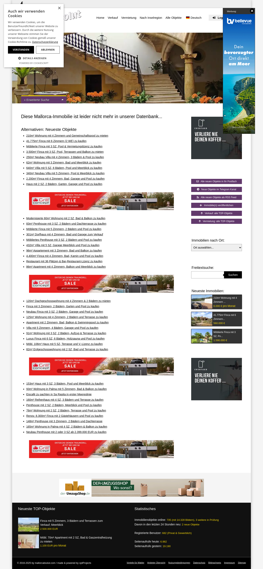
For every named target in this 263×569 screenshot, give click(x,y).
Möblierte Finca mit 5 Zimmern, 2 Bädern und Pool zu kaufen (63, 229)
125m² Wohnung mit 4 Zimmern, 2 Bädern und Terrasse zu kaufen (67, 317)
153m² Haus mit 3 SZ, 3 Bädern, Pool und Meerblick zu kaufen (64, 383)
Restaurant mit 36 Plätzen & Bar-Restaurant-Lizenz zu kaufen (64, 261)
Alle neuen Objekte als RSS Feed (216, 197)
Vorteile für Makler (135, 562)
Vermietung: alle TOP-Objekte (217, 221)
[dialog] (34, 35)
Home (100, 17)
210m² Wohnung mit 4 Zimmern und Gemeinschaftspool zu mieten (67, 135)
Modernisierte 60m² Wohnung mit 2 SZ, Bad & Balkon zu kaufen (65, 218)
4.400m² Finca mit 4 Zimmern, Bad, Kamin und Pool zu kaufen (64, 256)
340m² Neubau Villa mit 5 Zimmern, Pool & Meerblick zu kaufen (65, 173)
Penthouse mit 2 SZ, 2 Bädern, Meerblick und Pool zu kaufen (64, 405)
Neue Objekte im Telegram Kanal (216, 189)
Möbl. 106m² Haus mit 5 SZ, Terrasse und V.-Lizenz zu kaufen (64, 344)
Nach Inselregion (151, 17)
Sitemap (242, 562)
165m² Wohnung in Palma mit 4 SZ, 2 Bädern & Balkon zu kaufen (66, 426)
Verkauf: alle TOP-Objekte (217, 213)
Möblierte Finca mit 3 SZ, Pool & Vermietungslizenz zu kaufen (64, 146)
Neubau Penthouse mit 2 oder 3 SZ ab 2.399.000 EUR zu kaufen (66, 432)
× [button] (59, 8)
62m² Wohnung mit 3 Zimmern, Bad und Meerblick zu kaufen (63, 162)
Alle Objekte (174, 17)
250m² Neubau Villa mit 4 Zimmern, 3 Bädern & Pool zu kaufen (65, 157)
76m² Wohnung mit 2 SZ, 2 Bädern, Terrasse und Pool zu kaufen (66, 410)
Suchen (233, 274)
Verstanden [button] (21, 49)
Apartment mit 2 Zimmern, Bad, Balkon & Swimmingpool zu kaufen (67, 322)
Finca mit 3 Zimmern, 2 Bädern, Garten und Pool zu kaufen (62, 306)
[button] (34, 58)
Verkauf (113, 17)
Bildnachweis (214, 562)
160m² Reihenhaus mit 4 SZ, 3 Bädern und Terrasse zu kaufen (64, 399)
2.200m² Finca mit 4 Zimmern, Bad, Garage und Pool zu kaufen (65, 178)
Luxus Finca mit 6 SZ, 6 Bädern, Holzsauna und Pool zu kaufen (65, 338)
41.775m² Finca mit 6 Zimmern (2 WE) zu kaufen (56, 141)
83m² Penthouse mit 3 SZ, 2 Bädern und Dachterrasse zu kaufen (66, 223)
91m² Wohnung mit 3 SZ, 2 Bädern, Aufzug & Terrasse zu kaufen (66, 333)
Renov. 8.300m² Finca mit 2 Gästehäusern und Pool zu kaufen (64, 415)
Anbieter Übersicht (156, 562)
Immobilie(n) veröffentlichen (216, 205)
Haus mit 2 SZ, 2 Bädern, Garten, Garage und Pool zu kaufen (64, 184)
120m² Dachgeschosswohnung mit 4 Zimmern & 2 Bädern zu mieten (68, 301)
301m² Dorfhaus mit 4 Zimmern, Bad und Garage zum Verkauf (64, 234)
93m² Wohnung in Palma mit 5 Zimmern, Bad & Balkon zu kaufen (66, 389)
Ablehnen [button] (48, 49)
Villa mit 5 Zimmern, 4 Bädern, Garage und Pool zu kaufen (62, 327)
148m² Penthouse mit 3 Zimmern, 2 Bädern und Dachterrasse (64, 421)
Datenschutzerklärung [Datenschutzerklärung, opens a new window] (45, 42)
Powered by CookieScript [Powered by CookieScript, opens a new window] (34, 63)
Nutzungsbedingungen (179, 562)
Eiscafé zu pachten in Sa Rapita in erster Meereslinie (59, 394)
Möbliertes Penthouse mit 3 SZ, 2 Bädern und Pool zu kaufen (64, 239)
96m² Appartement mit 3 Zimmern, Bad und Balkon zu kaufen (64, 250)
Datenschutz (199, 562)
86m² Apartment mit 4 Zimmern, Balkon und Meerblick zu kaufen (66, 266)
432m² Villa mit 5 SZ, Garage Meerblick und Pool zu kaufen (62, 245)
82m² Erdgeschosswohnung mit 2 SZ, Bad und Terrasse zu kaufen (67, 349)
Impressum (229, 562)
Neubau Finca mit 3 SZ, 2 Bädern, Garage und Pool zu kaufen (64, 311)
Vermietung (128, 17)
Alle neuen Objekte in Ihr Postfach (216, 181)
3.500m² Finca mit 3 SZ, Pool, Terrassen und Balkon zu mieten (65, 151)
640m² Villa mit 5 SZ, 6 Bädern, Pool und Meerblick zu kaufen (64, 167)
